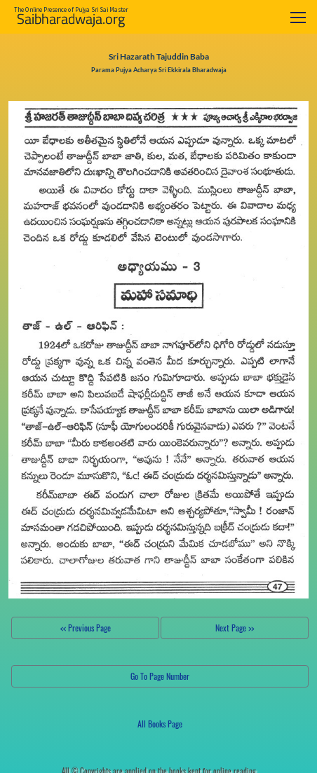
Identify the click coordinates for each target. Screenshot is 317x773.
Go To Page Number (159, 676)
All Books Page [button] (159, 724)
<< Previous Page (85, 628)
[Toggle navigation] (298, 17)
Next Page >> (234, 628)
